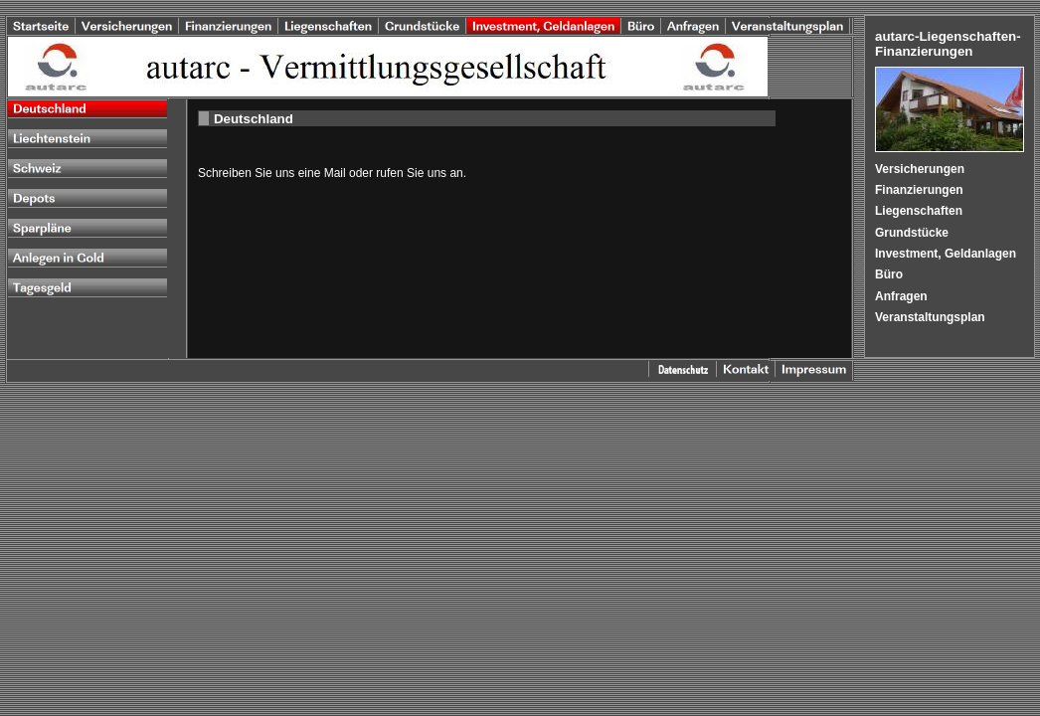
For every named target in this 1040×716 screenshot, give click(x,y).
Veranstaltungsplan (930, 317)
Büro (889, 274)
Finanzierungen (919, 190)
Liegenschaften (918, 211)
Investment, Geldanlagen (945, 254)
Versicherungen (919, 169)
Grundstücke (912, 233)
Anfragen (901, 296)
